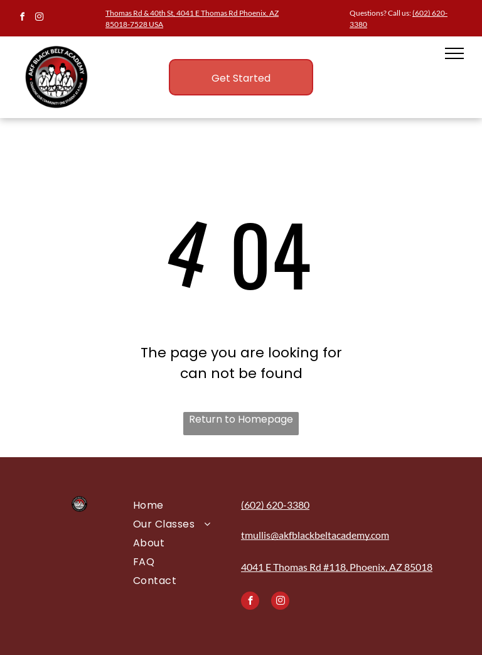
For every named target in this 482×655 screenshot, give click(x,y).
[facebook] (22, 18)
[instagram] (39, 18)
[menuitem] (179, 505)
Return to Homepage (241, 419)
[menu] (454, 53)
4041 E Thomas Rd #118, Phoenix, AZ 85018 (336, 567)
